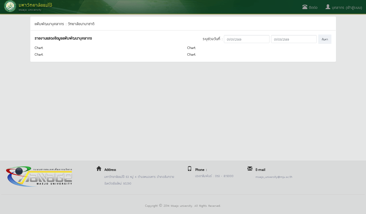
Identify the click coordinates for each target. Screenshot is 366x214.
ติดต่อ (309, 7)
